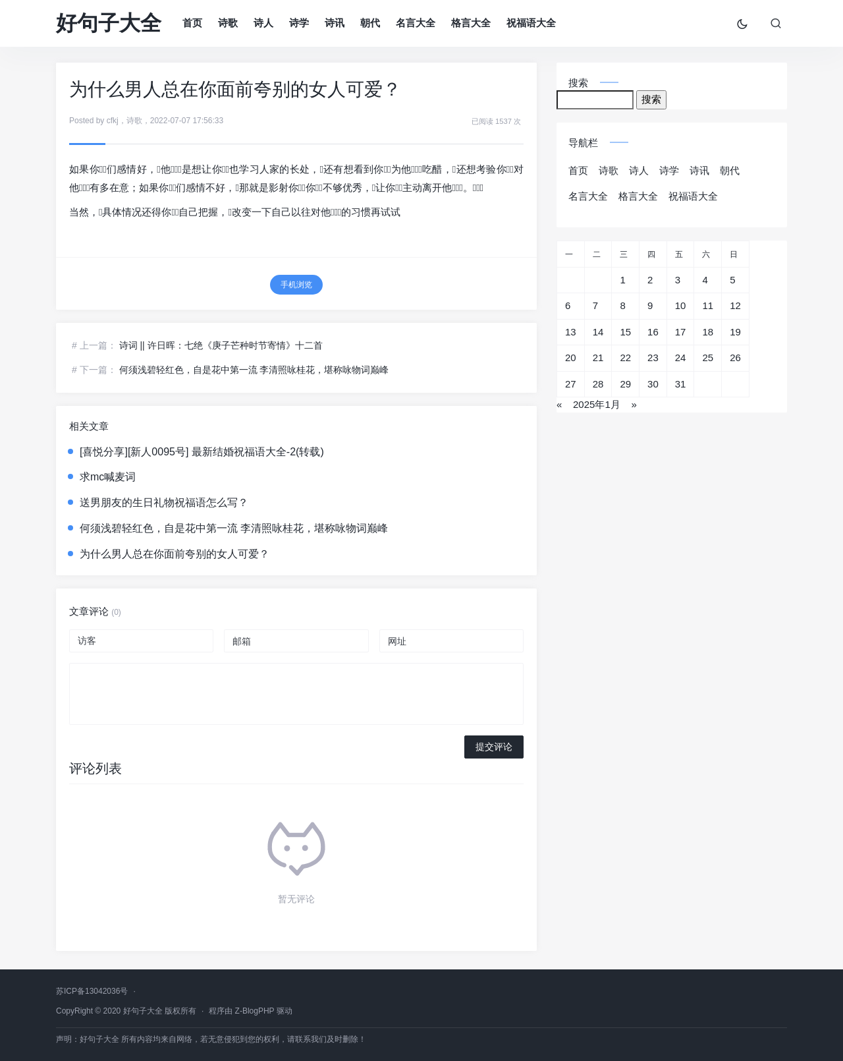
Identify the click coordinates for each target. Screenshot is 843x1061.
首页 (192, 22)
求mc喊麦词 (108, 476)
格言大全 (471, 22)
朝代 (370, 22)
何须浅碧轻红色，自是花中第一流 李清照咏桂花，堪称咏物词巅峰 (254, 369)
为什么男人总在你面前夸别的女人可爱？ (174, 553)
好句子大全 (108, 23)
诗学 (299, 22)
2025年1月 (596, 404)
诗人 (263, 22)
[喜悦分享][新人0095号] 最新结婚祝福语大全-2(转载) (202, 451)
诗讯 (334, 22)
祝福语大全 (531, 22)
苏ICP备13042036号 (92, 991)
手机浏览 (296, 284)
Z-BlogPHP (255, 1011)
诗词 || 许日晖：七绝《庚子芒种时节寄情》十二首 (221, 345)
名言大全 (415, 22)
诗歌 (228, 22)
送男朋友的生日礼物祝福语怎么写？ (164, 502)
